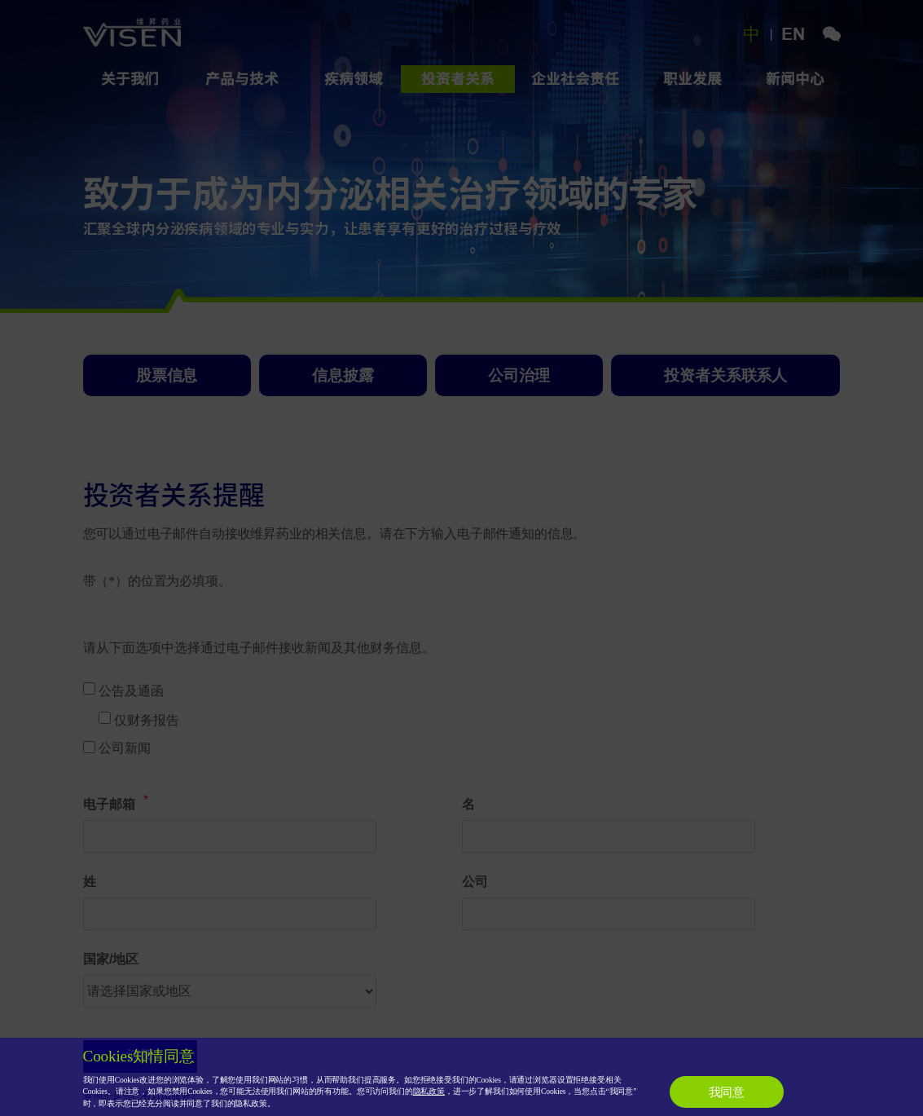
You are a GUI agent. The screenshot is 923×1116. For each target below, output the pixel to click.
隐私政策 (429, 1091)
